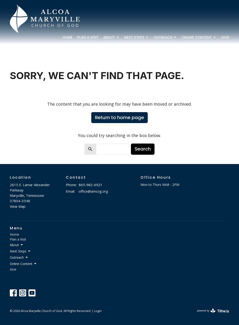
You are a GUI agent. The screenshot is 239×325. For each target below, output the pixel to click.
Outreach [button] (19, 257)
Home (68, 37)
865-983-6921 (90, 184)
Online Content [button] (23, 263)
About (111, 37)
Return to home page (119, 117)
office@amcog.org (93, 191)
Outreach (165, 37)
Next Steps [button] (20, 251)
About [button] (17, 245)
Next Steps (136, 37)
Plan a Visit (87, 37)
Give (225, 37)
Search (143, 149)
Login (98, 311)
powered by (213, 311)
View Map (17, 206)
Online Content (199, 37)
